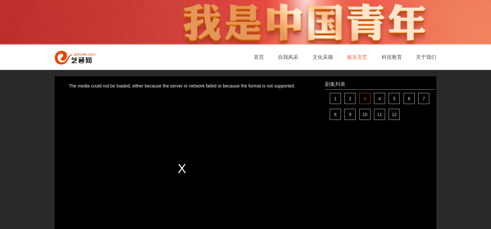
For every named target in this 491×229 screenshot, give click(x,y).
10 (364, 114)
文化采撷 (323, 57)
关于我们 (426, 57)
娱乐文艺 (357, 57)
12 (394, 114)
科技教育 (392, 57)
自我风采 (288, 57)
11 (379, 114)
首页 (259, 57)
